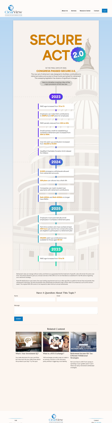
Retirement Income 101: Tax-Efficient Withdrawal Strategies (81, 351)
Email (58, 291)
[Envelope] (58, 422)
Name (16, 291)
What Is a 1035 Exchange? (53, 349)
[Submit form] (18, 314)
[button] (64, 6)
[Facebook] (53, 422)
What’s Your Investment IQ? (27, 349)
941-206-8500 (98, 418)
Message (17, 301)
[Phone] (56, 422)
